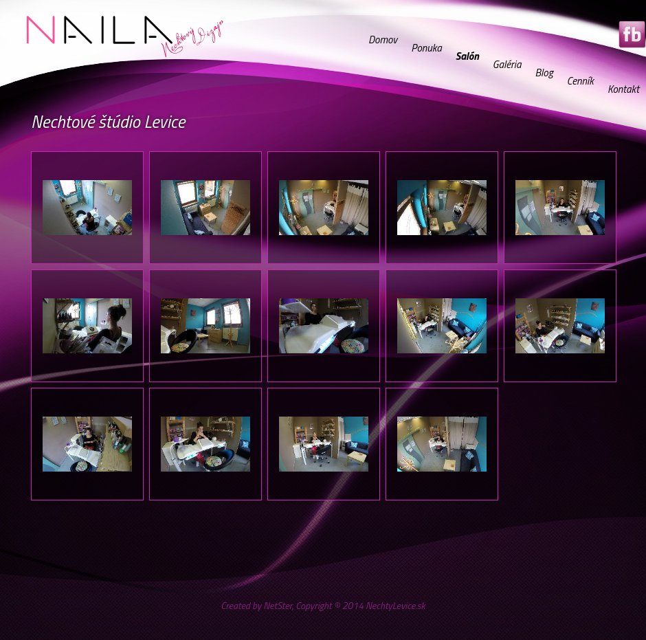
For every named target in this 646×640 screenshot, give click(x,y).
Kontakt (623, 89)
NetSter (277, 605)
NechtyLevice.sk (395, 605)
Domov (382, 39)
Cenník (580, 81)
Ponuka (426, 48)
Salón (467, 56)
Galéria (507, 64)
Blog (544, 72)
